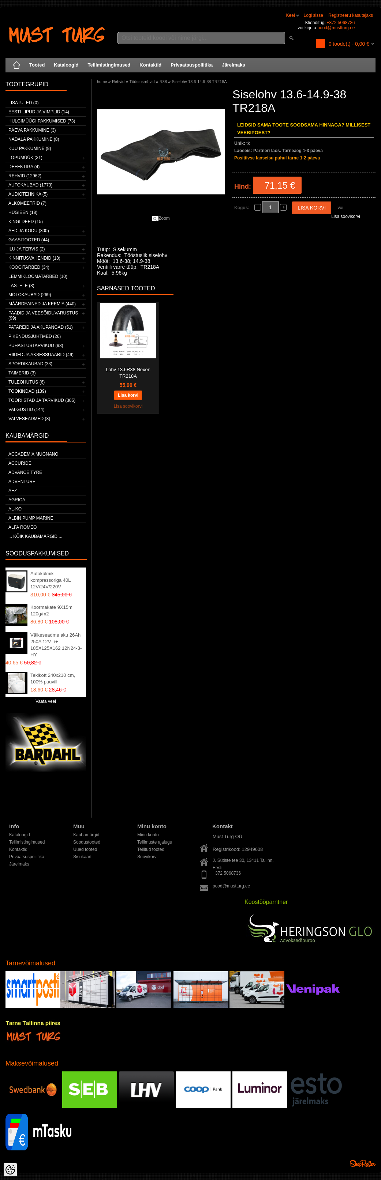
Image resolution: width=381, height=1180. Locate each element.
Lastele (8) (21, 285)
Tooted (37, 65)
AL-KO (15, 509)
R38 (163, 81)
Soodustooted (86, 842)
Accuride (19, 463)
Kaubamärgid (86, 834)
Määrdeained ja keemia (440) (42, 303)
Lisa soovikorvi (345, 216)
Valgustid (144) (26, 409)
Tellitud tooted (150, 849)
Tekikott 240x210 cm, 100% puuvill (52, 678)
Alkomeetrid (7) (27, 203)
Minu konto (148, 834)
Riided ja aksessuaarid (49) (41, 354)
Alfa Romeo (22, 527)
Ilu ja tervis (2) (26, 249)
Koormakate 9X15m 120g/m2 (51, 610)
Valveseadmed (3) (29, 418)
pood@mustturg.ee (336, 27)
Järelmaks (233, 65)
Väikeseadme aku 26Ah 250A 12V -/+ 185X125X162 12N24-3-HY (56, 644)
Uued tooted (85, 849)
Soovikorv (147, 856)
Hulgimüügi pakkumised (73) (41, 121)
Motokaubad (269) (29, 294)
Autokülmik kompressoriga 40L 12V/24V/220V (50, 580)
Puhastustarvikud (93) (35, 345)
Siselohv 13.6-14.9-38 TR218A (199, 81)
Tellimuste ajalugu (154, 842)
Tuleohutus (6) (26, 382)
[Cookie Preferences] (10, 1169)
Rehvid (118, 81)
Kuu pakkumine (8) (29, 148)
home (102, 81)
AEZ (12, 490)
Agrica (16, 499)
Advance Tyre (25, 472)
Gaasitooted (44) (28, 239)
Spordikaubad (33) (30, 363)
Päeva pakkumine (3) (32, 130)
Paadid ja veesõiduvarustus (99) (43, 315)
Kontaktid (150, 65)
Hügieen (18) (22, 212)
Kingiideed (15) (25, 221)
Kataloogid (66, 65)
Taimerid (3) (22, 373)
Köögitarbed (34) (28, 267)
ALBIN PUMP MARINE (30, 518)
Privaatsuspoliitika (192, 65)
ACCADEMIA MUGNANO (33, 454)
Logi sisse (313, 15)
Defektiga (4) (24, 166)
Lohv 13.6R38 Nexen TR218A (128, 373)
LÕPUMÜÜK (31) (25, 157)
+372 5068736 (340, 22)
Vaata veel (46, 701)
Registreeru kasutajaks (350, 15)
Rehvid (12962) (24, 175)
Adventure (22, 481)
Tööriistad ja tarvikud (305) (41, 400)
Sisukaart (82, 856)
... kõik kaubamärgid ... (35, 536)
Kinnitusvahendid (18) (34, 258)
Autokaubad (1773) (30, 185)
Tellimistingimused (109, 65)
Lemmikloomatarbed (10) (37, 276)
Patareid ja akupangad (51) (40, 327)
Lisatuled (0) (23, 102)
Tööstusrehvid (141, 81)
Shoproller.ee (363, 1163)
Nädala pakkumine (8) (33, 139)
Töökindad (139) (27, 391)
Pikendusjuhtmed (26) (34, 336)
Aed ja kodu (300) (28, 230)
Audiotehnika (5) (28, 194)
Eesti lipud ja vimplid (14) (38, 111)
